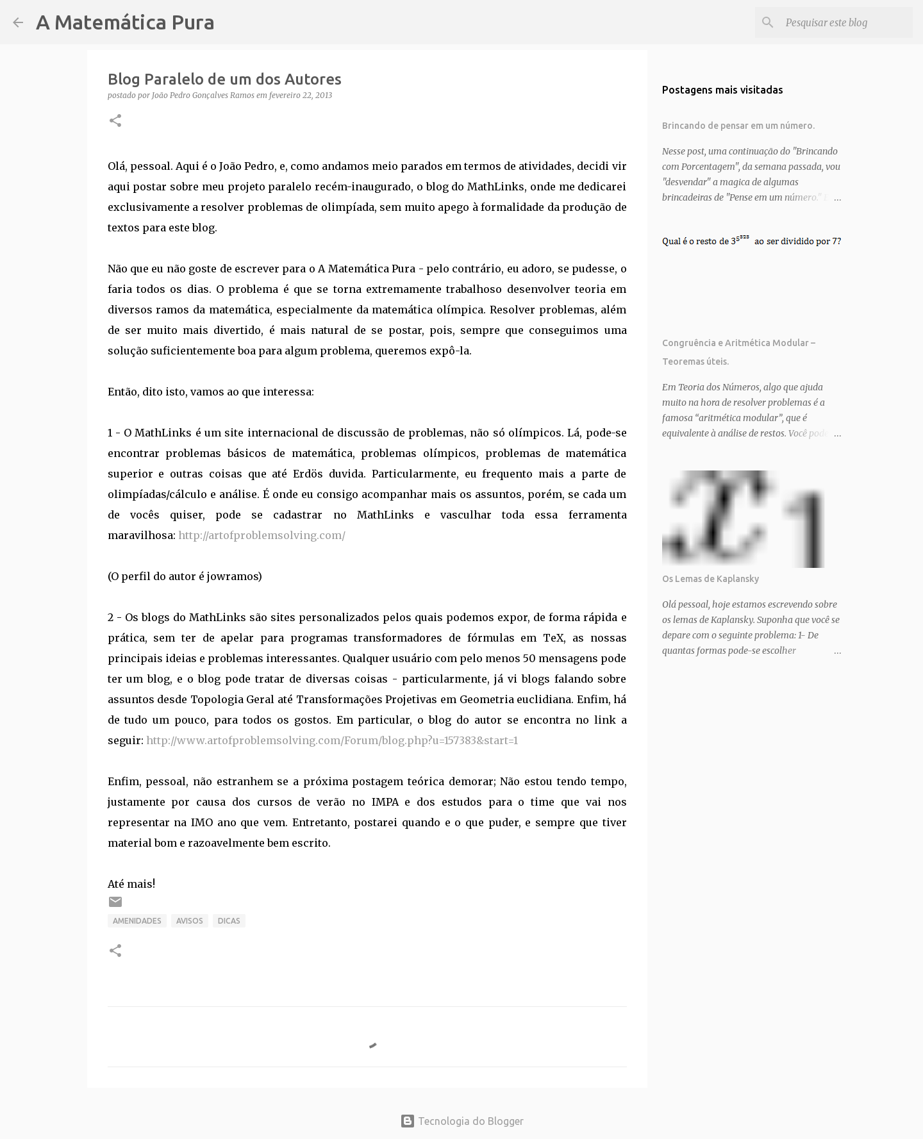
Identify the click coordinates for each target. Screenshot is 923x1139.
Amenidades (137, 921)
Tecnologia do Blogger (462, 1121)
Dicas (229, 921)
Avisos (189, 921)
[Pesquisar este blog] (845, 22)
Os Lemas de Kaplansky (710, 579)
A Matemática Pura (125, 21)
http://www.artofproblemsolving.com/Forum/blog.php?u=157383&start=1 (332, 740)
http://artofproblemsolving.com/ (261, 535)
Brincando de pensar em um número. (738, 126)
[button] (115, 121)
